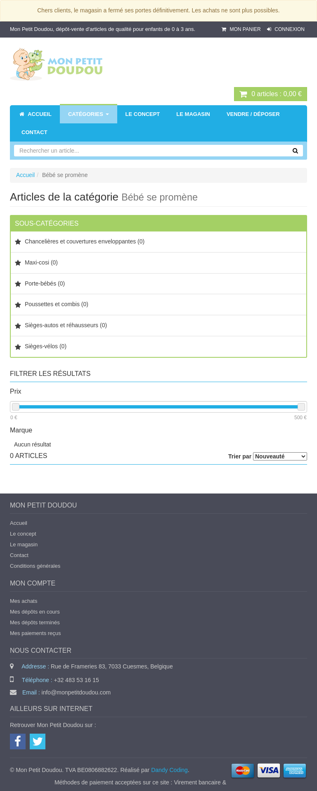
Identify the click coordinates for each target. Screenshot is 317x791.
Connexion (286, 29)
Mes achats (23, 601)
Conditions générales (35, 566)
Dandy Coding (169, 770)
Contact (19, 555)
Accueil (25, 175)
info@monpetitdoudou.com (76, 692)
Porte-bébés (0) (40, 283)
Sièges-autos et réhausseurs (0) (61, 325)
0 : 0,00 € (270, 94)
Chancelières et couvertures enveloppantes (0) (79, 241)
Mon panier (242, 29)
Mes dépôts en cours (35, 612)
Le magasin (24, 544)
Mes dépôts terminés (35, 622)
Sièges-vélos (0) (40, 346)
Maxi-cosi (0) (36, 262)
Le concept (23, 534)
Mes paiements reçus (35, 633)
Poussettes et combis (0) (51, 304)
